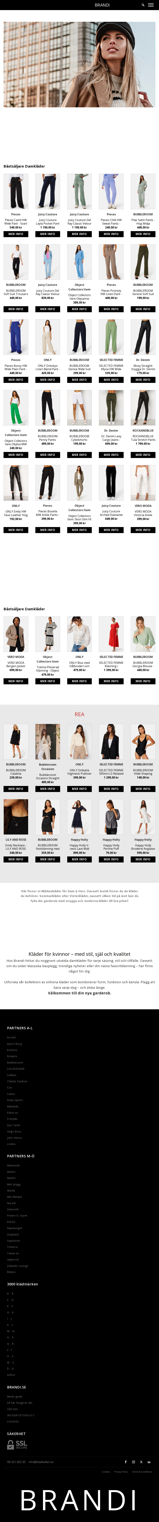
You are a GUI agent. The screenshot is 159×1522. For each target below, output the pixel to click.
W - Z (10, 1362)
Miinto (11, 1171)
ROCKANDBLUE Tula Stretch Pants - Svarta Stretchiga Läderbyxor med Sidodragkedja (143, 438)
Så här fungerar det (20, 1402)
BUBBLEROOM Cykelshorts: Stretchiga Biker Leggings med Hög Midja (79, 438)
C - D (10, 1299)
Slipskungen (14, 1228)
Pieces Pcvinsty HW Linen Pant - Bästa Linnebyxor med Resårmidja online (111, 292)
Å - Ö (10, 1368)
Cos (9, 1087)
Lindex (11, 1144)
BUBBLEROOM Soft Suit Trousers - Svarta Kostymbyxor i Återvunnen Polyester (16, 292)
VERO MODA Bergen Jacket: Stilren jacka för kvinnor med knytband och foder (15, 664)
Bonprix (12, 1056)
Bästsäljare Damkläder (24, 166)
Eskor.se (12, 1112)
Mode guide (14, 1396)
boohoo (12, 1050)
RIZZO (11, 1222)
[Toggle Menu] (151, 5)
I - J (9, 1318)
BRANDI (102, 5)
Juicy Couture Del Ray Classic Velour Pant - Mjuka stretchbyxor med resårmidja (48, 292)
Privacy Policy (121, 1471)
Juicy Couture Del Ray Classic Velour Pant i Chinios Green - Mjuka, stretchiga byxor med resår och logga (79, 221)
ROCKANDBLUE (143, 430)
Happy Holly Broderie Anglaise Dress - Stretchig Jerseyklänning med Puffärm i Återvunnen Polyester (143, 847)
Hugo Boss (14, 1131)
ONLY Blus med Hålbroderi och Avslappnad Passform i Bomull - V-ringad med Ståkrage (79, 664)
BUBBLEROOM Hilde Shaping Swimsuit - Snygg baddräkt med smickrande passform (143, 772)
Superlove (13, 1240)
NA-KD (11, 1203)
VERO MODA (143, 506)
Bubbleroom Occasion (47, 767)
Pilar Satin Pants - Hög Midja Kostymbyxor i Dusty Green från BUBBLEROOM (143, 221)
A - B (10, 1293)
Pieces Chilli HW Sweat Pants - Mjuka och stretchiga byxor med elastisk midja (111, 221)
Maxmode (13, 1165)
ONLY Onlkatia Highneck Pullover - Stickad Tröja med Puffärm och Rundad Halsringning (79, 772)
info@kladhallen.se (41, 1462)
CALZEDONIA (16, 1068)
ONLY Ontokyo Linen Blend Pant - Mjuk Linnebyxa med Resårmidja (48, 367)
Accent (11, 1037)
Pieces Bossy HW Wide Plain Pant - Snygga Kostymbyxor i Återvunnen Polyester (16, 367)
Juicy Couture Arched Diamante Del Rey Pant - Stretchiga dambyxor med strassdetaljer (111, 513)
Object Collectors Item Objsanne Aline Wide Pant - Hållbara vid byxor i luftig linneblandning (79, 296)
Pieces (15, 214)
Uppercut (13, 1259)
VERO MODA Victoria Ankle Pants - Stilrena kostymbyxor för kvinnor (143, 513)
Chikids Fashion (17, 1081)
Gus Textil (13, 1125)
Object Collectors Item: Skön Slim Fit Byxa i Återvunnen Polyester (79, 517)
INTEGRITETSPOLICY (20, 1415)
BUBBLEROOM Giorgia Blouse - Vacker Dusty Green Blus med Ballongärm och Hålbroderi (143, 664)
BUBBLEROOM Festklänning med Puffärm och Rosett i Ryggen (47, 847)
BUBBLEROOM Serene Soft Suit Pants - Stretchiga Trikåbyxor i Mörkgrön (143, 292)
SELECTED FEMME (111, 360)
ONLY (48, 360)
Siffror (11, 1375)
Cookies (106, 1471)
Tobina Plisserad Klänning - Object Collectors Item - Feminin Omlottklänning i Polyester (47, 669)
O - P (10, 1337)
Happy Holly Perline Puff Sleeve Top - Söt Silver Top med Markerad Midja (111, 847)
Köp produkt (16, 234)
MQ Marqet (14, 1196)
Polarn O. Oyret (17, 1215)
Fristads (12, 1119)
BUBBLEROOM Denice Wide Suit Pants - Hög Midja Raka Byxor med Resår (79, 367)
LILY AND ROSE (16, 840)
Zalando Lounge (17, 1265)
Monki (11, 1190)
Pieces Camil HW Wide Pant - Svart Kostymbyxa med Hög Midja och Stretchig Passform (15, 221)
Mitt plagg (13, 1184)
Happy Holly (79, 840)
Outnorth (13, 1209)
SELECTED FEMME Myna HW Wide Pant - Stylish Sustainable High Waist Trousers (111, 367)
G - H (10, 1312)
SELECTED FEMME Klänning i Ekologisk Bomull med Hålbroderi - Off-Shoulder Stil (111, 664)
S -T (9, 1350)
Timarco (12, 1247)
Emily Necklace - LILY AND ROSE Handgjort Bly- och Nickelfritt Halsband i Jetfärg (16, 847)
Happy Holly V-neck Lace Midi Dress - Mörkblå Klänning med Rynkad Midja (79, 847)
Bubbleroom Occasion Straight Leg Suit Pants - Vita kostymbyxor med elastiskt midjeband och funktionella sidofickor (47, 776)
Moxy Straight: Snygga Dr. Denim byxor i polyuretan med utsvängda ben (143, 367)
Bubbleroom (15, 1062)
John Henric (14, 1137)
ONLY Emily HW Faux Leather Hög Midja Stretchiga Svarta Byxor (16, 513)
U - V (10, 1356)
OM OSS (12, 1409)
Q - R (10, 1343)
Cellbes (11, 1075)
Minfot (11, 1178)
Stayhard (13, 1234)
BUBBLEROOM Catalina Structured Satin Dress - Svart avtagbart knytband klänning (16, 772)
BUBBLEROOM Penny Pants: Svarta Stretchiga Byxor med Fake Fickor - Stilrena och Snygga (47, 438)
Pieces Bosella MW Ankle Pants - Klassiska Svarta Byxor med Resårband (47, 513)
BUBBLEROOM (143, 214)
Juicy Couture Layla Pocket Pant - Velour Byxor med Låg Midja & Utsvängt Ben (47, 221)
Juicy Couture (47, 214)
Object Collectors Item (79, 287)
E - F (10, 1306)
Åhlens (11, 1272)
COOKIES (13, 1421)
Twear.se (13, 1253)
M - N (11, 1331)
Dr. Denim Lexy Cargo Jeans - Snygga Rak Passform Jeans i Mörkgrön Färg (111, 438)
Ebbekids (13, 1106)
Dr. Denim (143, 360)
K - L (10, 1324)
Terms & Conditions (142, 1471)
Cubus (11, 1094)
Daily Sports (15, 1100)
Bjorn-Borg (14, 1043)
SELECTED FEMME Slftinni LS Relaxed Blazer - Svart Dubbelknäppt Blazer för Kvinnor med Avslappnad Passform (111, 772)
